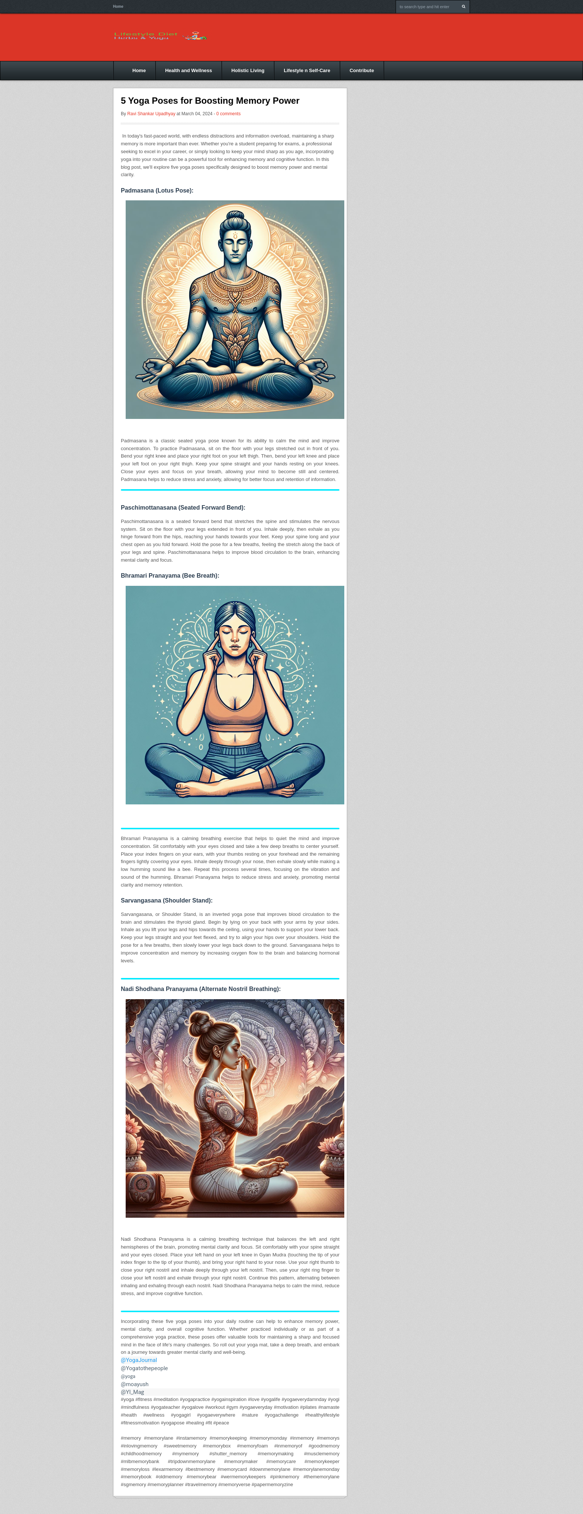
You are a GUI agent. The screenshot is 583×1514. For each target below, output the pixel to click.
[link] (230, 1392)
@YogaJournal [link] (139, 1360)
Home (118, 6)
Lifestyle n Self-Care (307, 70)
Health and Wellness (188, 70)
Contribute (362, 70)
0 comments (228, 113)
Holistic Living (247, 70)
